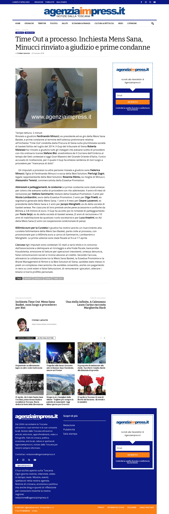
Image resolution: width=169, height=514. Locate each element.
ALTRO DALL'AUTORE (45, 338)
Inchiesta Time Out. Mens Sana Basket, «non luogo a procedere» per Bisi (36, 304)
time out (58, 278)
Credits (34, 511)
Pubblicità (49, 2)
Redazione (38, 2)
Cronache (29, 23)
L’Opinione (131, 23)
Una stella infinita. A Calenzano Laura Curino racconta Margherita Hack (86, 304)
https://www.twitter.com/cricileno (44, 324)
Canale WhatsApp (146, 507)
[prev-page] (101, 338)
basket (28, 278)
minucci (38, 278)
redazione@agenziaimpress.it (40, 454)
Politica (54, 23)
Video (120, 23)
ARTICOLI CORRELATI (25, 338)
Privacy (101, 507)
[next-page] (104, 338)
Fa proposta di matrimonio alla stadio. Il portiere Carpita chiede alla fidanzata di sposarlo (91, 367)
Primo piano (30, 33)
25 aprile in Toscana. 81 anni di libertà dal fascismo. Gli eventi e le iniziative (91, 399)
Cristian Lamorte (23, 53)
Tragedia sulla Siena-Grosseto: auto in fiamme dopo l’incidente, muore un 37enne (60, 367)
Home (17, 23)
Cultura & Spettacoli (104, 23)
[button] (152, 23)
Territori (42, 23)
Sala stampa (61, 2)
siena (48, 278)
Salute (65, 23)
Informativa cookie (115, 507)
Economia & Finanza (81, 23)
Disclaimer (131, 507)
